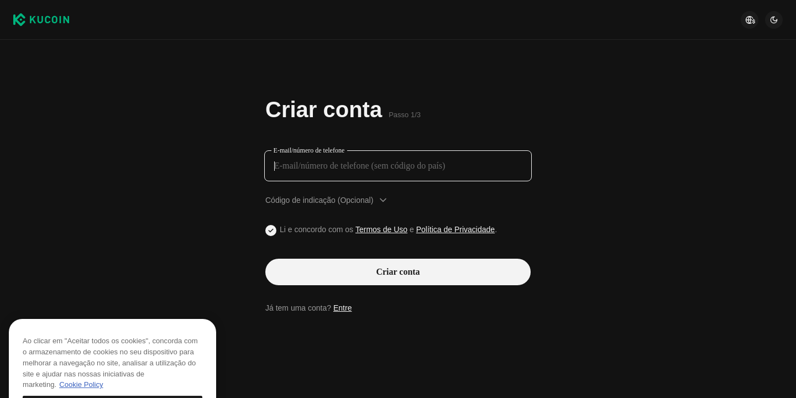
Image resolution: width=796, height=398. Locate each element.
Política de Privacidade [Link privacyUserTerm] (455, 229)
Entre (342, 307)
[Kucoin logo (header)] (41, 20)
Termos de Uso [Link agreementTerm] (381, 229)
